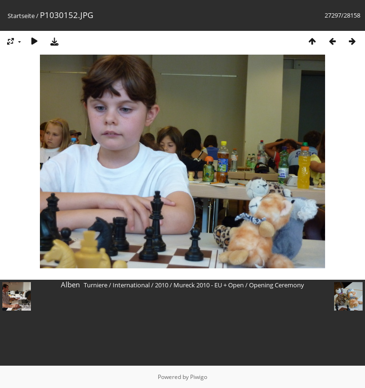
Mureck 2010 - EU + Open (208, 285)
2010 (161, 285)
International (131, 285)
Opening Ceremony (276, 285)
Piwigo (198, 377)
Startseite (21, 15)
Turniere (95, 285)
